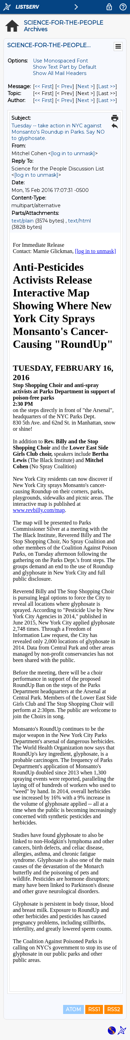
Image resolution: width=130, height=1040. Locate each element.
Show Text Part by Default (64, 67)
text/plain (22, 221)
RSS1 (94, 1009)
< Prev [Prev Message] (64, 86)
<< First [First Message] (43, 86)
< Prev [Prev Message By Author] (64, 100)
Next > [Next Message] (85, 86)
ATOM (73, 1009)
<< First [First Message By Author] (43, 100)
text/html (79, 221)
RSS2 (113, 1009)
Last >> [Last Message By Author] (106, 100)
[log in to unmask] (73, 153)
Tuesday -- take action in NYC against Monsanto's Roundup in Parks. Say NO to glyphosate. (58, 132)
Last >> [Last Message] (106, 86)
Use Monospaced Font (60, 61)
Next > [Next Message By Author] (85, 100)
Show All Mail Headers (59, 73)
